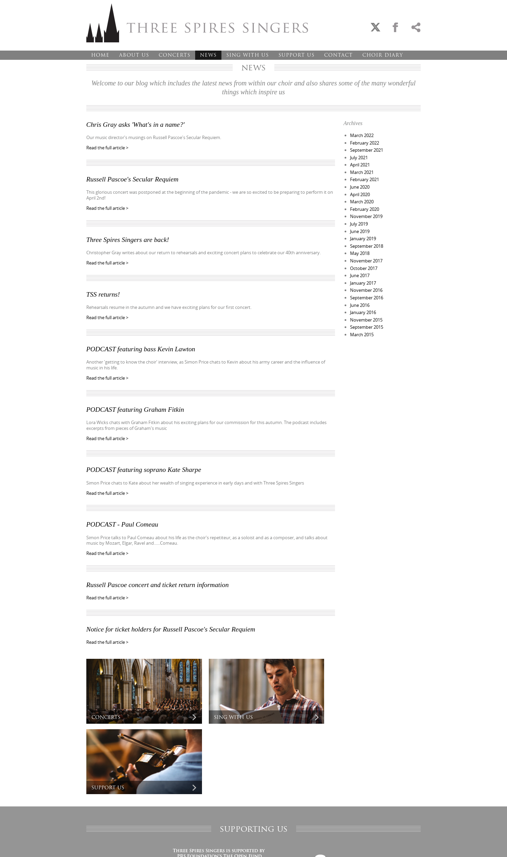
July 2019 (359, 220)
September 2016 (366, 291)
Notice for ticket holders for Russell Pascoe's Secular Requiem (171, 624)
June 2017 (360, 270)
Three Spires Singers (197, 22)
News (208, 55)
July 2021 (359, 156)
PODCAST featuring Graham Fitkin (135, 406)
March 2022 (362, 135)
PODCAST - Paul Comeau (122, 521)
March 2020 (362, 199)
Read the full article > (107, 148)
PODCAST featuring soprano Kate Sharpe (144, 466)
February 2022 (364, 142)
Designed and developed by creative (390, 845)
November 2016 (366, 285)
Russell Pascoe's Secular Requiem (133, 178)
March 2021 (362, 171)
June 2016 (360, 299)
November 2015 (366, 313)
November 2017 (366, 256)
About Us (134, 55)
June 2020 (360, 185)
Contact (338, 55)
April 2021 (360, 164)
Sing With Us (247, 55)
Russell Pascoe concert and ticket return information (158, 580)
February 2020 (364, 206)
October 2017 (363, 263)
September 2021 (366, 150)
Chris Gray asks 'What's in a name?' (136, 124)
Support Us (296, 55)
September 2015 (366, 320)
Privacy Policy (97, 845)
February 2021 (364, 178)
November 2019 (366, 213)
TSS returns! (103, 292)
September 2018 (366, 242)
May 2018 (360, 249)
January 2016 (363, 306)
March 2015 (362, 327)
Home (100, 55)
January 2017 (363, 277)
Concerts (174, 55)
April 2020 (360, 192)
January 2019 (363, 235)
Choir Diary (382, 55)
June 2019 (360, 228)
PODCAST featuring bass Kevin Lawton (141, 347)
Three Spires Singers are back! (128, 238)
